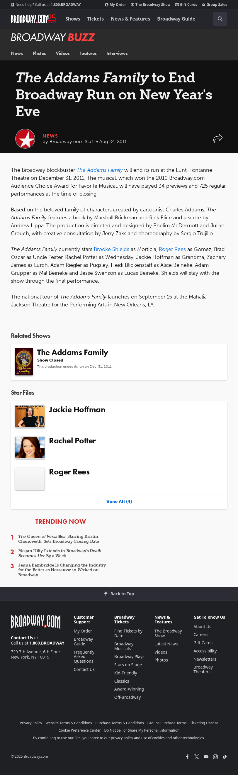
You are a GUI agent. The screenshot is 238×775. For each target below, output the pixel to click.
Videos (62, 53)
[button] (218, 141)
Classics (121, 681)
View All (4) (119, 501)
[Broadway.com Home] (33, 18)
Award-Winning (129, 689)
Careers (200, 634)
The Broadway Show (151, 4)
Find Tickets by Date (128, 633)
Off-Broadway (127, 697)
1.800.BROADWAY (46, 4)
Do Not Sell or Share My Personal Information (141, 730)
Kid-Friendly (125, 673)
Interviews (116, 53)
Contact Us (22, 637)
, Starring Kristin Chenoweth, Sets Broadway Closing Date (58, 539)
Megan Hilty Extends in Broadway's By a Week (59, 553)
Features (88, 53)
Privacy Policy (31, 722)
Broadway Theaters (203, 669)
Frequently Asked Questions (84, 656)
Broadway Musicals (124, 646)
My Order (115, 4)
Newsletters (204, 659)
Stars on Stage (128, 664)
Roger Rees (172, 249)
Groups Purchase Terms (167, 722)
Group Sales (214, 4)
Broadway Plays (129, 656)
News (17, 53)
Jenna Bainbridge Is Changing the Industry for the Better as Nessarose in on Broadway (62, 570)
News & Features (130, 18)
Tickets (95, 18)
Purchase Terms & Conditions (120, 722)
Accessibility (205, 651)
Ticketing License (204, 722)
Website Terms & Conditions (68, 722)
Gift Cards (186, 4)
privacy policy (122, 737)
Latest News (166, 644)
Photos (39, 53)
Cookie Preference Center (80, 730)
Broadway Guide (176, 18)
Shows (72, 18)
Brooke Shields (111, 249)
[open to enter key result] (220, 19)
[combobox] (217, 19)
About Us (202, 626)
